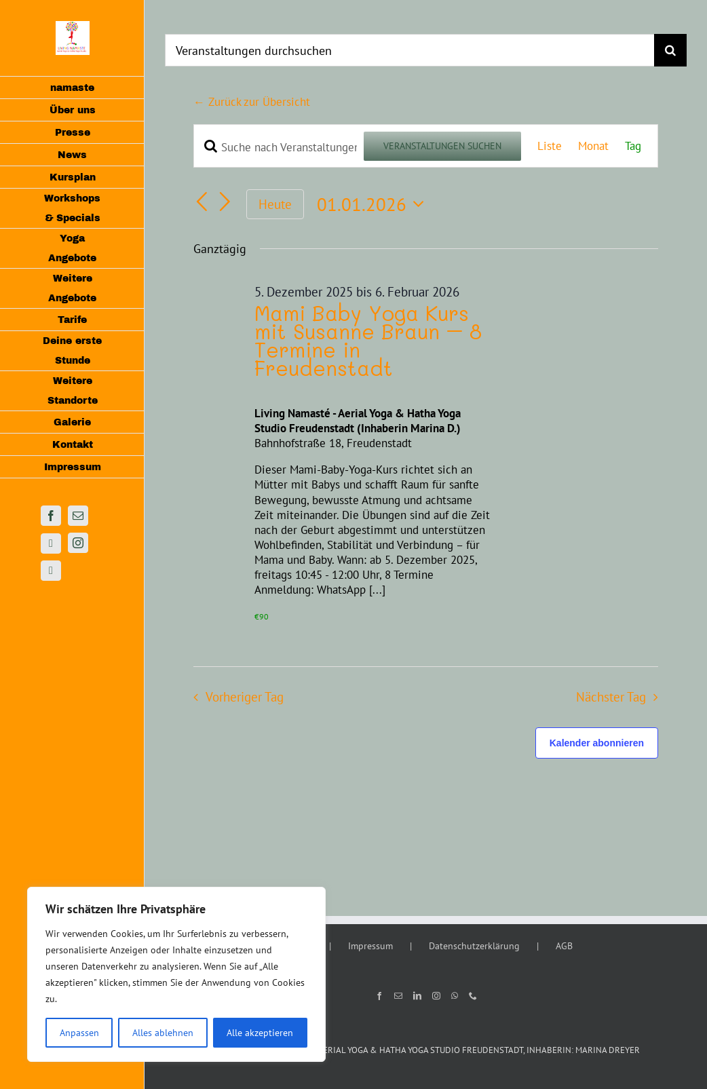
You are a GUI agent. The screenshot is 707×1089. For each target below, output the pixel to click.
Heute (275, 204)
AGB (564, 946)
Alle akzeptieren (260, 1033)
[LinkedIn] (417, 996)
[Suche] (670, 50)
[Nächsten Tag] (225, 202)
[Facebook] (379, 996)
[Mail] (398, 996)
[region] (176, 974)
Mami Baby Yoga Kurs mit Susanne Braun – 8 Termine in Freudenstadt (368, 340)
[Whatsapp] (454, 996)
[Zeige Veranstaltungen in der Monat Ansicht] (593, 146)
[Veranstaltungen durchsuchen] (409, 50)
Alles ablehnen (162, 1033)
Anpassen (79, 1033)
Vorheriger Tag (245, 697)
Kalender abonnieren (597, 743)
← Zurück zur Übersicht (251, 101)
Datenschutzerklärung (474, 946)
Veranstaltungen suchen (442, 146)
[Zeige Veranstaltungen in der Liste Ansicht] (549, 146)
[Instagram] (436, 996)
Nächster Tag (611, 697)
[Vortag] (201, 202)
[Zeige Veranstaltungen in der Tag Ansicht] (633, 146)
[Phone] (473, 996)
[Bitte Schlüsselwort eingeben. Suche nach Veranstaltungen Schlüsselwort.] (279, 147)
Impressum (370, 946)
